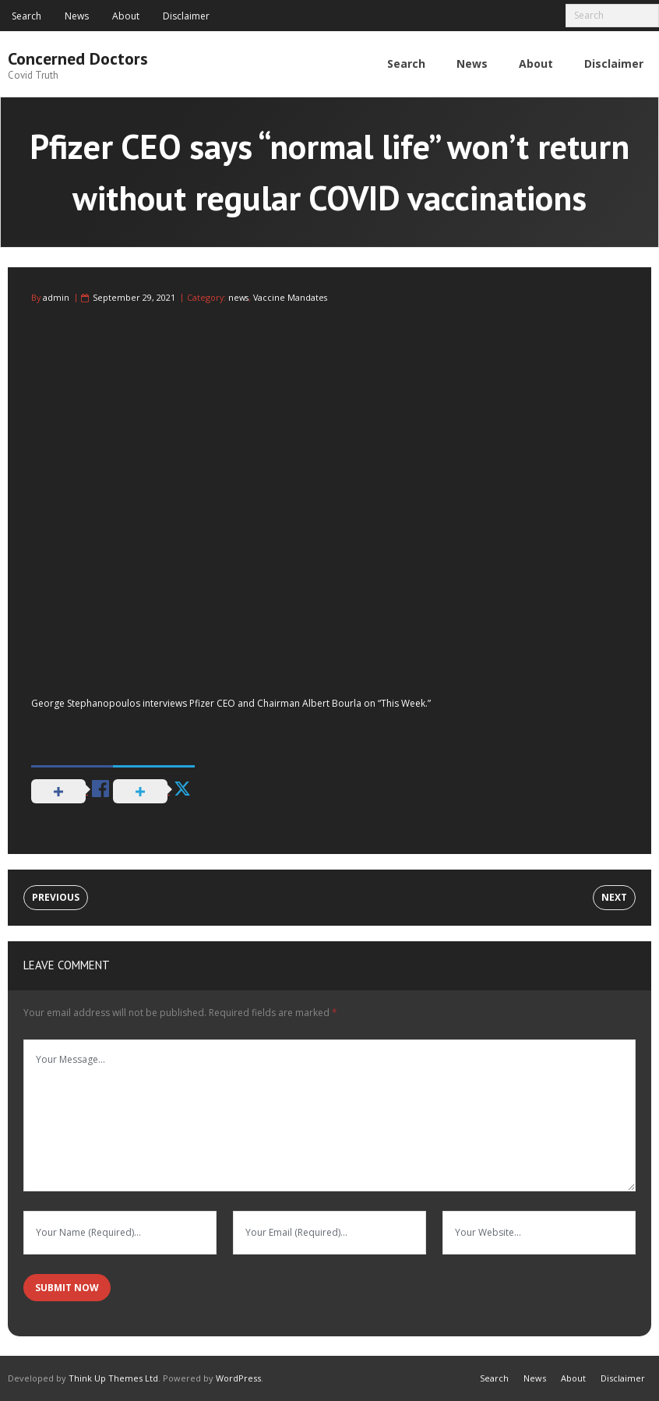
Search (26, 16)
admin (56, 297)
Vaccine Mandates (290, 297)
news (238, 297)
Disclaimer (186, 16)
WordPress (238, 1378)
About (125, 16)
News (77, 16)
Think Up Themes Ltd (113, 1378)
